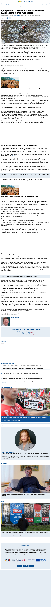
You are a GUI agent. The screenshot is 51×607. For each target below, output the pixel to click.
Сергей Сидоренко (10, 534)
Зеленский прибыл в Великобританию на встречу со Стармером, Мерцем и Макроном (22, 415)
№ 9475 (14, 155)
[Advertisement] (25, 134)
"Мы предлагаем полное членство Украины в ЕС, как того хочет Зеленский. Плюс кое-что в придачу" (24, 532)
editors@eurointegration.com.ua (29, 585)
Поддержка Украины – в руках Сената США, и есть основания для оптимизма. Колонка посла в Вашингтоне (25, 492)
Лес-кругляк (4, 341)
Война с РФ (31, 6)
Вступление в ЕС (24, 6)
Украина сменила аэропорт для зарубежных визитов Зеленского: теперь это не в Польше (23, 403)
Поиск (18, 6)
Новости (3, 6)
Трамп (35, 6)
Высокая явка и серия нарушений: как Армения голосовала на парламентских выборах (23, 405)
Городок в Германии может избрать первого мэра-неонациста (17, 413)
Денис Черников (17, 15)
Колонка (3, 462)
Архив (15, 6)
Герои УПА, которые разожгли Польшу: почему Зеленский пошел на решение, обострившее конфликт (24, 456)
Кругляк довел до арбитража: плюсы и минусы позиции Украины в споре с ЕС (20, 88)
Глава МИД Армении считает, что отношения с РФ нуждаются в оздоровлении (20, 418)
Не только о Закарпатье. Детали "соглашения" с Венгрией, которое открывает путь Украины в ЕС (25, 571)
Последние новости (7, 401)
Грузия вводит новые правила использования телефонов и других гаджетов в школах (22, 408)
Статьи (6, 6)
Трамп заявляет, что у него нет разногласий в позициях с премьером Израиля (20, 410)
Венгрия (43, 6)
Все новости (4, 420)
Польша (39, 6)
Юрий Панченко (9, 457)
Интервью (11, 6)
